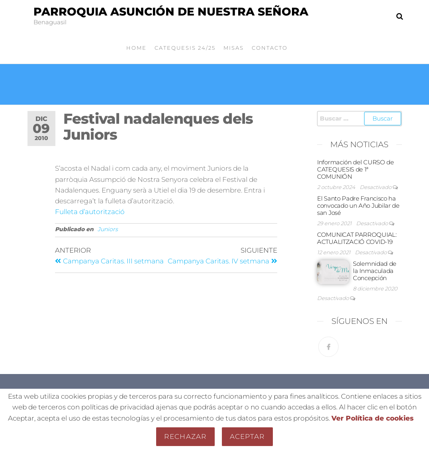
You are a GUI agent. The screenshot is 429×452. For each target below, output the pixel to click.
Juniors (108, 229)
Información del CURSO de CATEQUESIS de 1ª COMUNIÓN (355, 169)
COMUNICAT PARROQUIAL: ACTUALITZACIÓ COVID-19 (357, 238)
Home (136, 48)
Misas (233, 48)
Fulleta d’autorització (90, 212)
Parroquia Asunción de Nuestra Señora (170, 11)
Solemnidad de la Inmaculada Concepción (374, 271)
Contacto (270, 48)
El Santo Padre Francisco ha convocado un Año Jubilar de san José (358, 205)
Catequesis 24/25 (185, 48)
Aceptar (247, 436)
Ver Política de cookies (372, 418)
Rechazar (185, 436)
